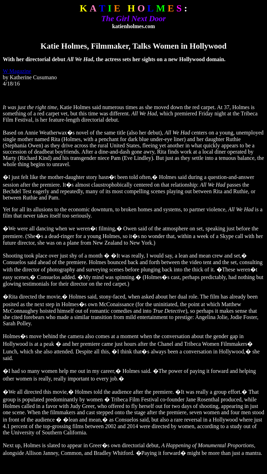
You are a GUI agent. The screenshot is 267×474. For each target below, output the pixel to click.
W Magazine (17, 71)
